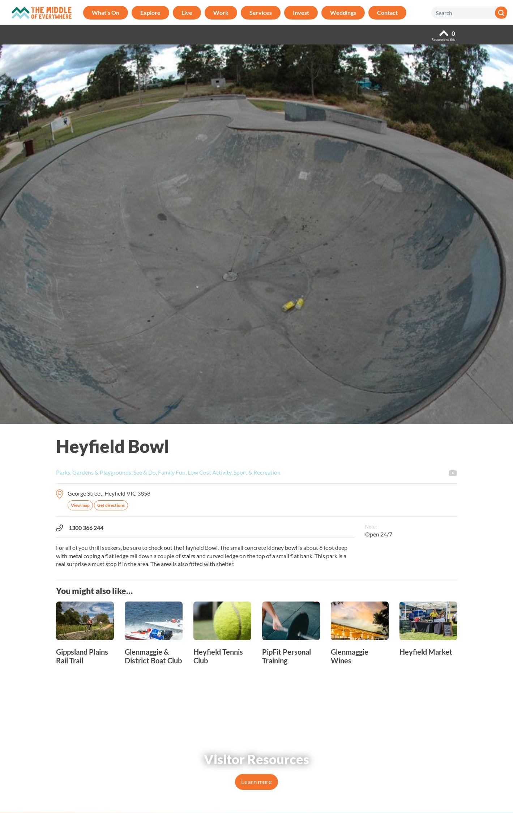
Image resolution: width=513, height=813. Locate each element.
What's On (105, 12)
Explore (150, 12)
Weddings (343, 12)
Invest (301, 12)
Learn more (256, 782)
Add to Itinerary (453, 441)
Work (220, 12)
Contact (387, 12)
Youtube (453, 473)
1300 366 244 (79, 527)
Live (186, 12)
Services (260, 12)
